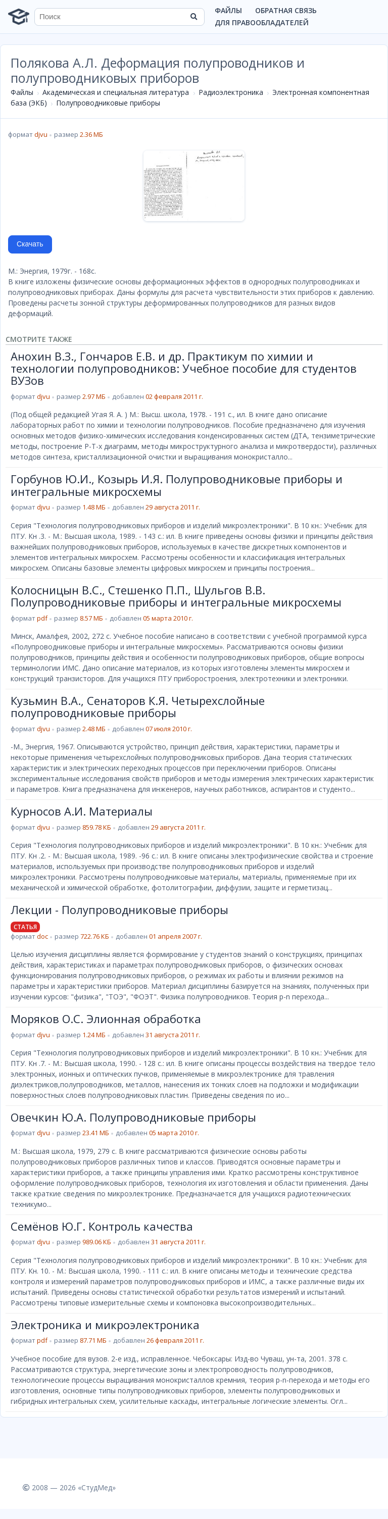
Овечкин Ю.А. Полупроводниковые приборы (133, 1117)
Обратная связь (286, 10)
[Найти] (193, 17)
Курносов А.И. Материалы (82, 811)
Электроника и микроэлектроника (105, 1324)
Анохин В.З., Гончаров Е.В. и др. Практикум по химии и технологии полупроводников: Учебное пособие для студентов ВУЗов (184, 368)
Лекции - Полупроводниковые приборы (119, 909)
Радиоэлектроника (231, 92)
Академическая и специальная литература (115, 92)
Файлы (228, 10)
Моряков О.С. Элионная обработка (106, 1018)
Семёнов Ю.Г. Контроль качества (102, 1226)
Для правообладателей (262, 22)
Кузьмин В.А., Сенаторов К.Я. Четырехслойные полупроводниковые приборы (138, 706)
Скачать (30, 244)
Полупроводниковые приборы (108, 103)
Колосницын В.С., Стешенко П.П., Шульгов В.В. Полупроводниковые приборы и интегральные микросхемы (176, 596)
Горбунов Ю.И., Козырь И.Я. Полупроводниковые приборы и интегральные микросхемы (177, 484)
